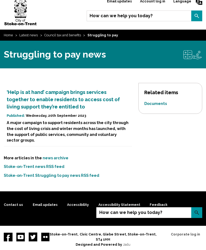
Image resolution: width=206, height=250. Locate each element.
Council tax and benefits (62, 35)
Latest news (28, 35)
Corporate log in (185, 234)
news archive (55, 158)
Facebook (8, 237)
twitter (33, 237)
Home (8, 35)
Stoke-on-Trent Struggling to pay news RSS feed (51, 175)
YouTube (20, 237)
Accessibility (78, 205)
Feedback (158, 205)
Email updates (45, 205)
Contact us (13, 205)
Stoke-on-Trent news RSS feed (34, 166)
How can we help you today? (121, 15)
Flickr (45, 237)
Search (196, 15)
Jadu (126, 244)
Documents (155, 103)
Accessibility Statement (119, 205)
